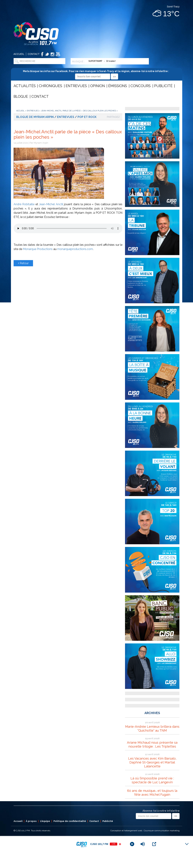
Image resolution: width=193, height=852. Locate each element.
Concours (140, 86)
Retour (23, 263)
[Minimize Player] (186, 844)
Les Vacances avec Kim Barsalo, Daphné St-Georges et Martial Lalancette (152, 762)
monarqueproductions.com (75, 249)
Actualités (25, 86)
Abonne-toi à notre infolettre (161, 810)
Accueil (19, 54)
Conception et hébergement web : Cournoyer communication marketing (145, 830)
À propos (31, 821)
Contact (34, 54)
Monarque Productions (38, 249)
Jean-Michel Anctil (51, 204)
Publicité (163, 86)
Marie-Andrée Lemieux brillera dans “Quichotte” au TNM (152, 728)
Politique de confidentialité (70, 821)
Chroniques (50, 86)
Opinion (97, 86)
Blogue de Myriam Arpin (35, 117)
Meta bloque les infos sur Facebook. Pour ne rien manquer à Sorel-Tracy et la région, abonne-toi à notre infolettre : (96, 74)
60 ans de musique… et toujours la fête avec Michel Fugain (152, 792)
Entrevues (76, 86)
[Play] (132, 844)
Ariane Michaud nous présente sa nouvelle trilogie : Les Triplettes (152, 744)
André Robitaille (24, 204)
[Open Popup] (154, 844)
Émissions (117, 86)
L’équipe (45, 821)
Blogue (21, 96)
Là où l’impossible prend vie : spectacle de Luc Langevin (152, 780)
